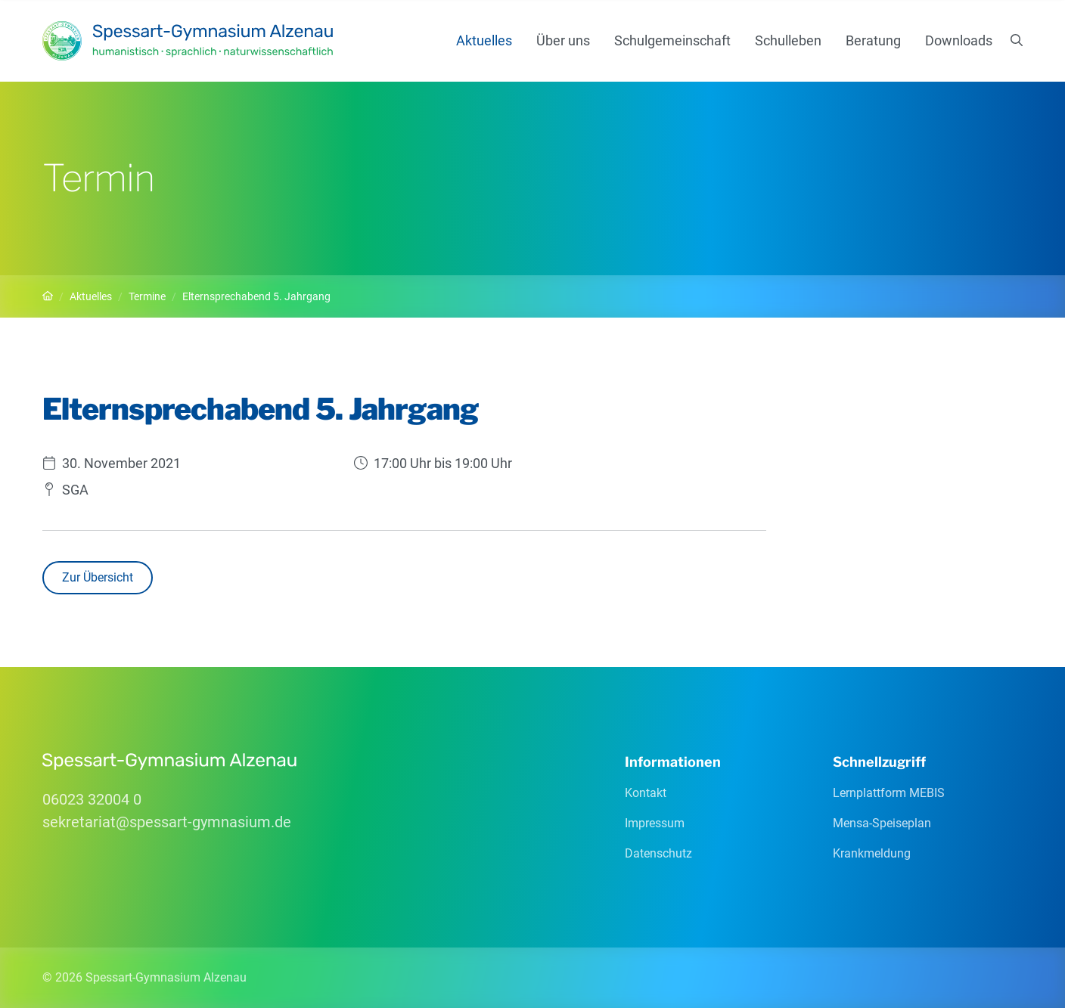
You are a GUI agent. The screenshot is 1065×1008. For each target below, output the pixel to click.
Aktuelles (484, 40)
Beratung (873, 40)
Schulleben (788, 40)
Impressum (655, 823)
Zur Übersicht (97, 577)
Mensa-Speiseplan (882, 823)
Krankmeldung (872, 853)
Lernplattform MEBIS (889, 793)
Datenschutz (658, 853)
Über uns (563, 40)
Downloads (958, 40)
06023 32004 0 (91, 799)
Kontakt (645, 793)
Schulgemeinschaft (672, 40)
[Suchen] (1017, 41)
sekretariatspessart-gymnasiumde (166, 822)
